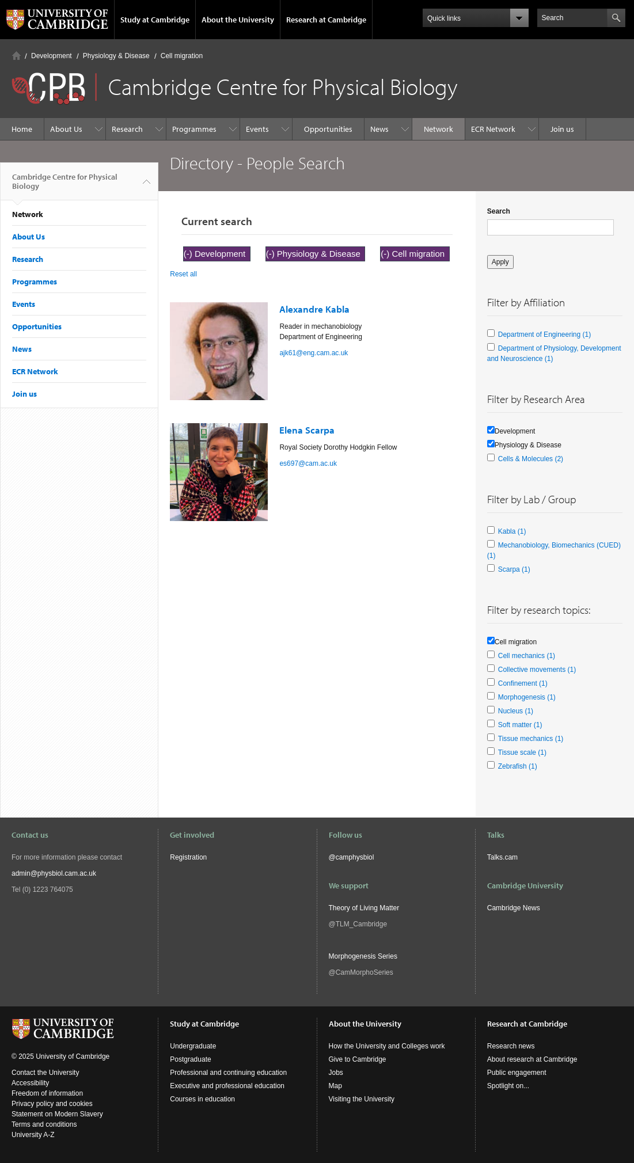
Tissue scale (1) (522, 752)
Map (335, 1086)
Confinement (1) (523, 683)
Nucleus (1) (515, 711)
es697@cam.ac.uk (308, 463)
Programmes (194, 129)
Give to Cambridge (357, 1059)
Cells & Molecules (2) (530, 459)
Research (127, 129)
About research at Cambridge (532, 1059)
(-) (189, 254)
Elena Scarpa (307, 430)
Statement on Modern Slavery (57, 1114)
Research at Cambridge (326, 19)
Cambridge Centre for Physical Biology (64, 186)
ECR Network (493, 129)
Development (51, 56)
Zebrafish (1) (517, 766)
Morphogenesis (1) (527, 697)
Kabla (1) (512, 531)
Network (438, 129)
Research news (511, 1046)
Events (257, 129)
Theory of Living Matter (364, 908)
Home (16, 55)
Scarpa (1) (514, 569)
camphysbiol (355, 857)
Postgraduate (190, 1059)
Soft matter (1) (520, 725)
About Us (66, 129)
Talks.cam (502, 857)
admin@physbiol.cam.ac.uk (54, 873)
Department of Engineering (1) (544, 334)
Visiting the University (362, 1099)
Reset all (183, 274)
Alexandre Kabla (314, 309)
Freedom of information (47, 1093)
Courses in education (202, 1099)
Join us (562, 129)
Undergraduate (193, 1046)
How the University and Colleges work (387, 1046)
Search (498, 211)
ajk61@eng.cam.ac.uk (313, 353)
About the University (238, 19)
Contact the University (45, 1073)
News (379, 129)
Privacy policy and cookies (52, 1104)
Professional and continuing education (228, 1073)
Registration (188, 857)
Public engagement (516, 1073)
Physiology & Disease (116, 56)
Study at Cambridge (154, 19)
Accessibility (30, 1083)
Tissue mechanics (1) (531, 739)
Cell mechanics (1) (526, 656)
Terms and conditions (44, 1124)
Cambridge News (513, 908)
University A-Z (33, 1135)
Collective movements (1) (537, 670)
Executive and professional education (227, 1086)
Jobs (336, 1073)
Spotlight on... (508, 1086)
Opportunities (328, 129)
